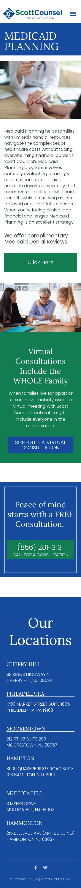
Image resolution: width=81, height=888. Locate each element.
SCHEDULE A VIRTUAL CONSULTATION (40, 445)
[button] (73, 14)
